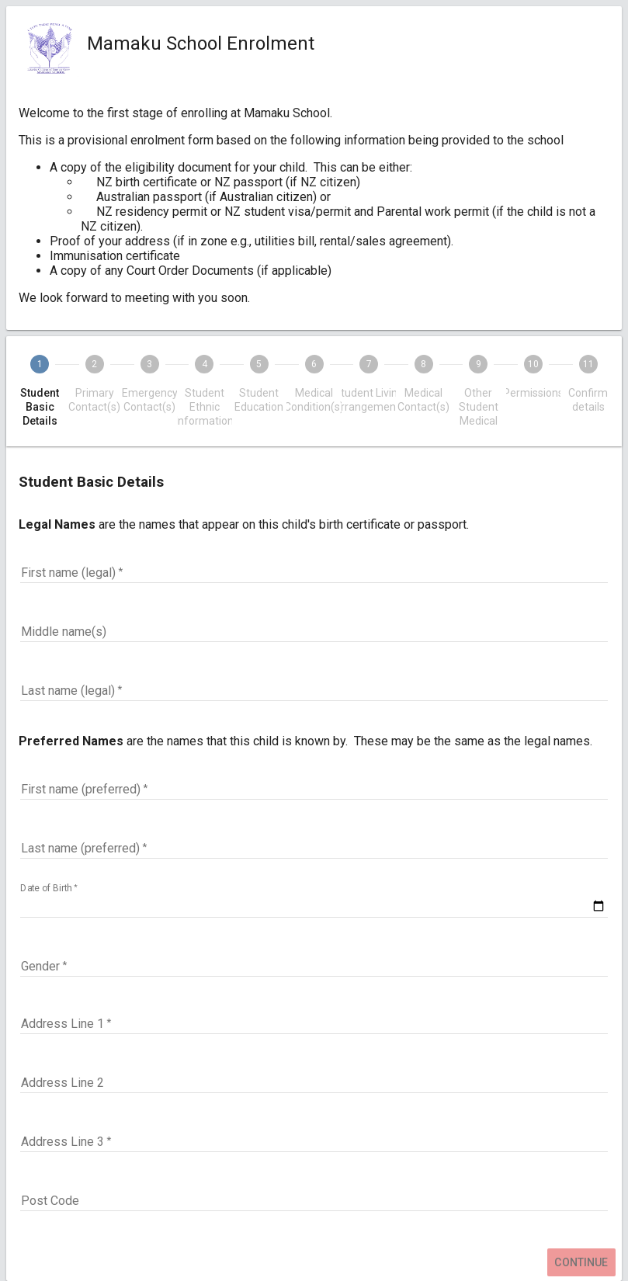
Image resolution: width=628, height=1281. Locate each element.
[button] (314, 966)
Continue (581, 1262)
